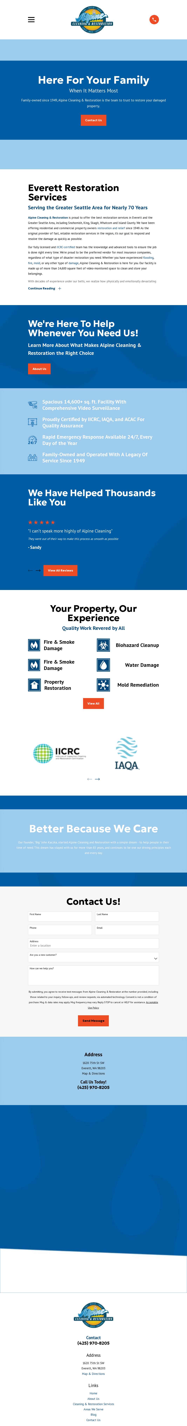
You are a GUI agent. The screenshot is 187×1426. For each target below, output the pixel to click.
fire (30, 263)
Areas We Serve (93, 1222)
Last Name (102, 914)
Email (100, 928)
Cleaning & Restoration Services (93, 1217)
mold (37, 263)
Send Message (93, 1021)
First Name (35, 914)
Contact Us (93, 120)
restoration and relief (111, 228)
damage (74, 263)
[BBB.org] (84, 1252)
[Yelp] (93, 1252)
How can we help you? (42, 968)
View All (93, 704)
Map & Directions (93, 1074)
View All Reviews (60, 571)
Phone (33, 928)
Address (34, 941)
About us (39, 369)
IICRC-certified (66, 247)
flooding (148, 258)
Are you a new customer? (43, 955)
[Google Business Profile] (112, 1252)
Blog (93, 1228)
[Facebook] (103, 1252)
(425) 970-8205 (93, 1088)
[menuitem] (32, 1275)
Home (93, 1206)
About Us (93, 1212)
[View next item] (38, 571)
